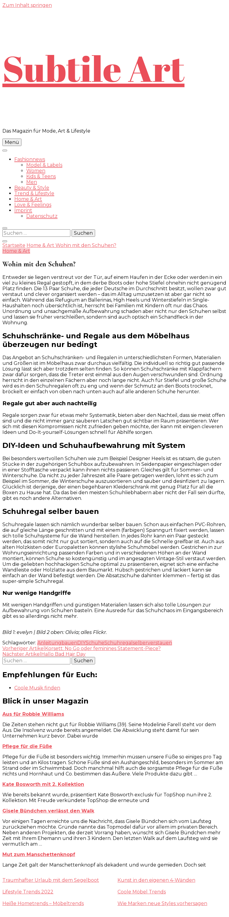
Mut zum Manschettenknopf (38, 854)
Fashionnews (29, 159)
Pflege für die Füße (27, 746)
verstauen (160, 643)
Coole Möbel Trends (141, 892)
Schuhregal (118, 643)
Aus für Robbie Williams (33, 714)
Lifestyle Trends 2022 (27, 892)
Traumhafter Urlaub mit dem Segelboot (50, 880)
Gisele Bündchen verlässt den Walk (48, 811)
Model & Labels (44, 165)
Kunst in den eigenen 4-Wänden (156, 880)
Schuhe (95, 643)
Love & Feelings (32, 205)
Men (31, 182)
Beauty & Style (31, 188)
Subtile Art (93, 68)
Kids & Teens (41, 176)
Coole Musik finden (37, 688)
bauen (69, 643)
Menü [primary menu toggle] (12, 142)
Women (35, 170)
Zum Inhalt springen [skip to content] (27, 5)
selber (140, 643)
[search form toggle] (4, 228)
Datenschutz (42, 216)
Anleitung (49, 643)
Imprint (23, 210)
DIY (81, 643)
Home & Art (28, 199)
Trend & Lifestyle (34, 193)
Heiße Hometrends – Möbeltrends (43, 903)
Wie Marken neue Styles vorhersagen (162, 903)
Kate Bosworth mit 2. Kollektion (43, 784)
